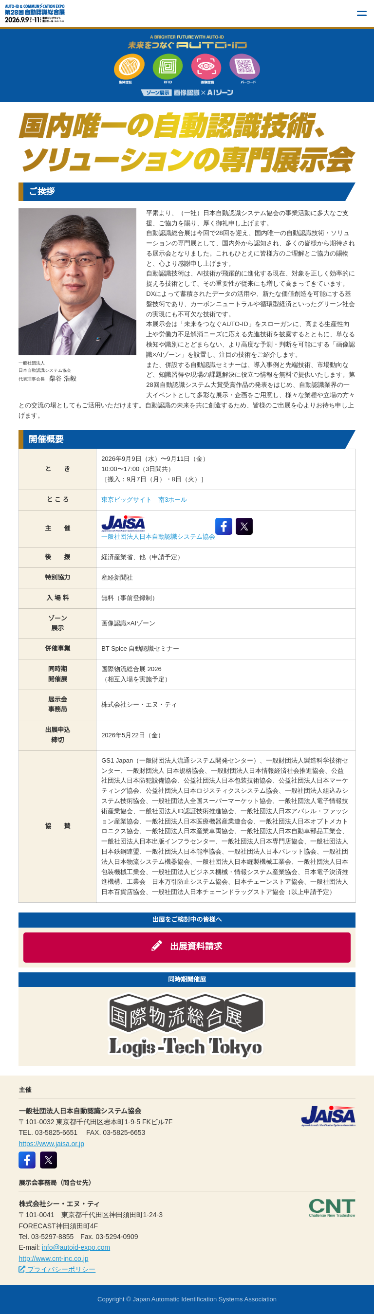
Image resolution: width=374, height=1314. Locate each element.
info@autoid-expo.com (76, 1247)
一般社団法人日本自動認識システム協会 (158, 528)
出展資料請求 (186, 946)
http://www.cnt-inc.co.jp (53, 1258)
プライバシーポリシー (57, 1269)
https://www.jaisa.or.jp (51, 1144)
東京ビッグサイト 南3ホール (144, 499)
